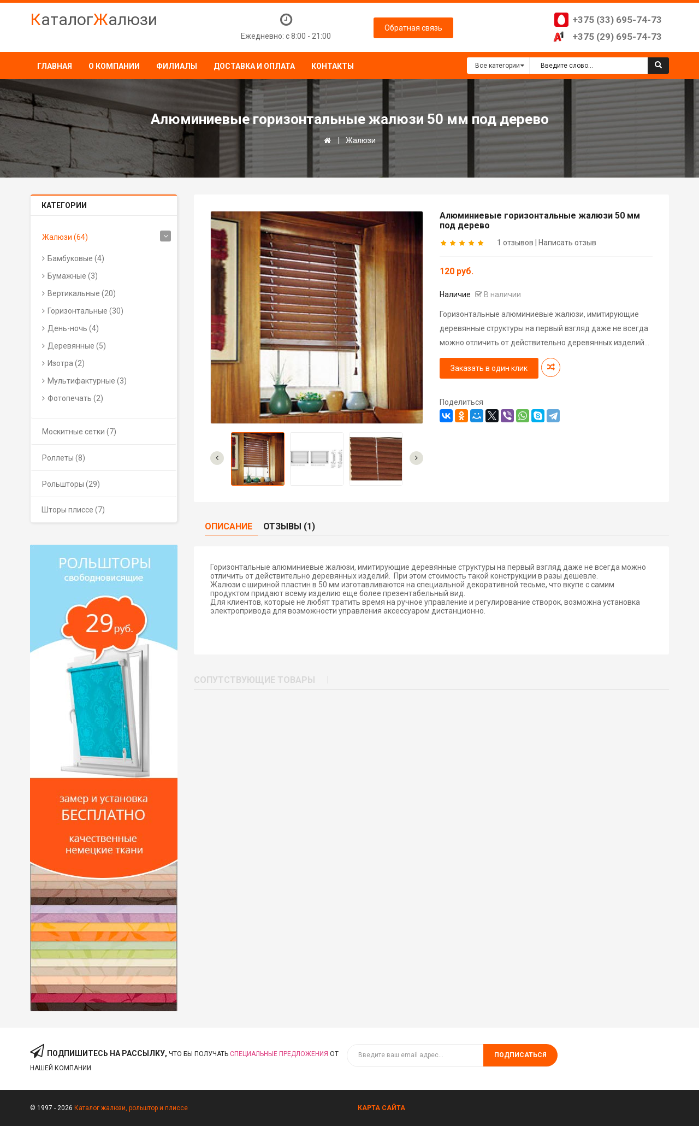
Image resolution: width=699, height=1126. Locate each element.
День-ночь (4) (73, 328)
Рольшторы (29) (71, 484)
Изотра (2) (66, 363)
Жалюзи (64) (65, 237)
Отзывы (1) (289, 526)
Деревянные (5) (77, 345)
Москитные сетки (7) (79, 431)
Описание (228, 526)
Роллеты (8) (63, 457)
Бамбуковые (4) (76, 258)
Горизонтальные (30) (85, 310)
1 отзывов (515, 242)
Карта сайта (381, 1108)
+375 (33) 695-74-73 (617, 19)
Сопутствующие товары (254, 680)
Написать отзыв (567, 242)
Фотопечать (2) (75, 398)
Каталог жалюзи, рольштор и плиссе (131, 1108)
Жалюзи (361, 140)
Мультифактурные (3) (87, 380)
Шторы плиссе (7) (73, 509)
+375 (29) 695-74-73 (617, 36)
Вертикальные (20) (82, 293)
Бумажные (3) (73, 276)
